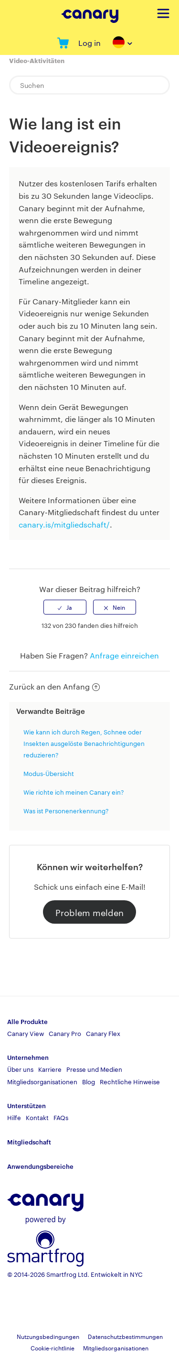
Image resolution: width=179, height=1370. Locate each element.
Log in (89, 43)
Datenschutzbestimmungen (125, 1336)
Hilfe (14, 1117)
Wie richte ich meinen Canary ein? (73, 791)
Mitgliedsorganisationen (42, 1081)
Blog (88, 1081)
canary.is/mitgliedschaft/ (64, 524)
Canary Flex (103, 1033)
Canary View (25, 1033)
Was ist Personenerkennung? (66, 810)
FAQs (60, 1117)
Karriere (50, 1069)
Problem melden (89, 912)
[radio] (64, 607)
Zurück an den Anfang (54, 686)
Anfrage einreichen (124, 655)
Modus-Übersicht (48, 773)
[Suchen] (89, 85)
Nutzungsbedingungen (48, 1336)
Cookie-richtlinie (52, 1347)
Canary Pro (65, 1033)
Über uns (20, 1069)
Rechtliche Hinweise (130, 1081)
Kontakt (37, 1117)
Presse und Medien (94, 1069)
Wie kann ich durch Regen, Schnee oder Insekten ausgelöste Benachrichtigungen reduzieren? (84, 743)
